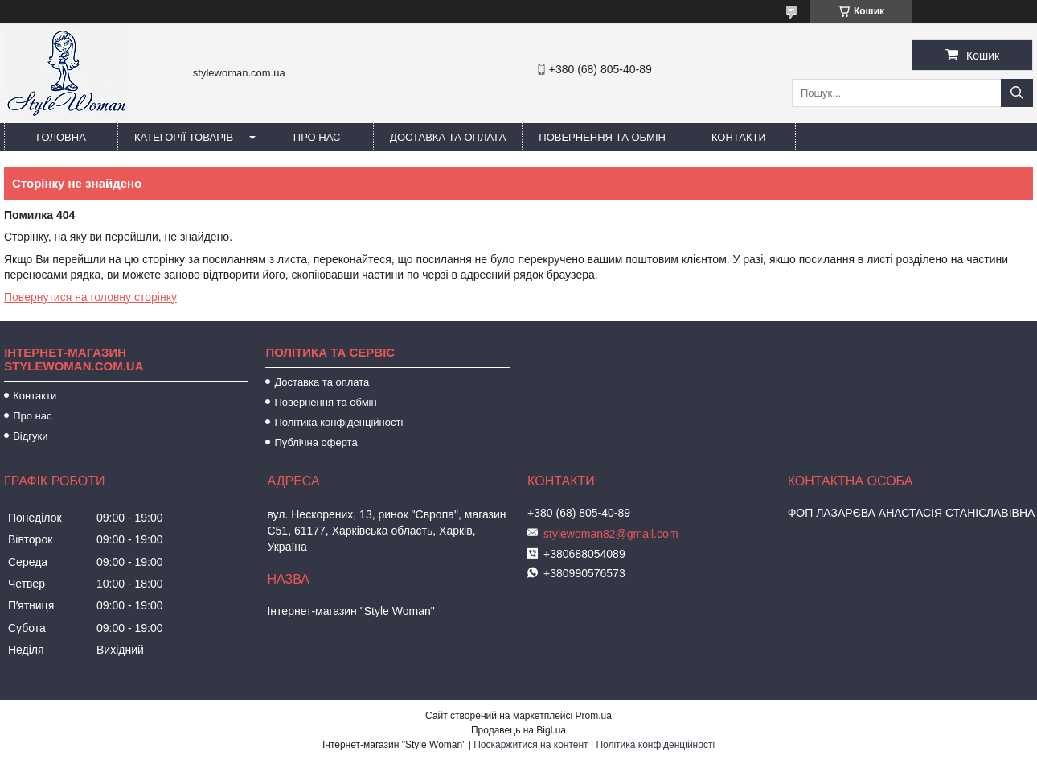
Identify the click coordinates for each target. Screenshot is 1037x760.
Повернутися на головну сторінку (90, 297)
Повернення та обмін (602, 137)
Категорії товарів (183, 137)
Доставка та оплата (448, 137)
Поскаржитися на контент (530, 744)
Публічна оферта (315, 442)
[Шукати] (1017, 93)
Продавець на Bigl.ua (518, 730)
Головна (61, 137)
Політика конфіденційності (338, 422)
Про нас (317, 137)
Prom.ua (594, 715)
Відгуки (30, 436)
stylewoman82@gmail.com (610, 533)
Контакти (738, 137)
